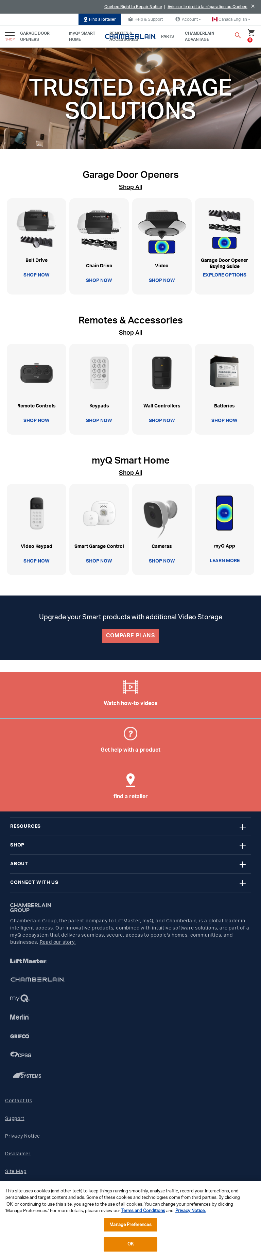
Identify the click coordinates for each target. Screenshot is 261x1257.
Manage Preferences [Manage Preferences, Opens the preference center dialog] (130, 1225)
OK (130, 1244)
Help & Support (144, 19)
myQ (147, 921)
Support (14, 1118)
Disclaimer (18, 1154)
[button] (231, 19)
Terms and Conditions (143, 1211)
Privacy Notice (22, 1136)
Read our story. (58, 942)
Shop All (130, 187)
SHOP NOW (36, 275)
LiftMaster (127, 921)
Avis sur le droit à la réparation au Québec (207, 7)
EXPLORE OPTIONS (224, 275)
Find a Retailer (100, 19)
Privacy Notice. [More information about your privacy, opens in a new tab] (190, 1211)
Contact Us (18, 1101)
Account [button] (187, 19)
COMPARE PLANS (130, 635)
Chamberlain (181, 921)
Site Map (15, 1171)
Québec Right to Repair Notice (133, 7)
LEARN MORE (225, 560)
